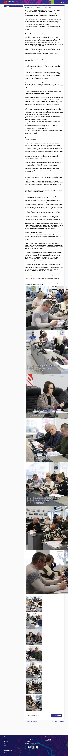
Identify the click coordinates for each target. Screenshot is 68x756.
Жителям (6, 741)
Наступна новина (58, 721)
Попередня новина (31, 721)
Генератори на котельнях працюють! (12, 8)
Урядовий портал (28, 741)
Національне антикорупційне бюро (32, 743)
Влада (5, 739)
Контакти (6, 748)
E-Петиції (6, 752)
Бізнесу (5, 743)
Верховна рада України (30, 739)
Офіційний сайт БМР (8, 750)
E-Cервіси (6, 745)
